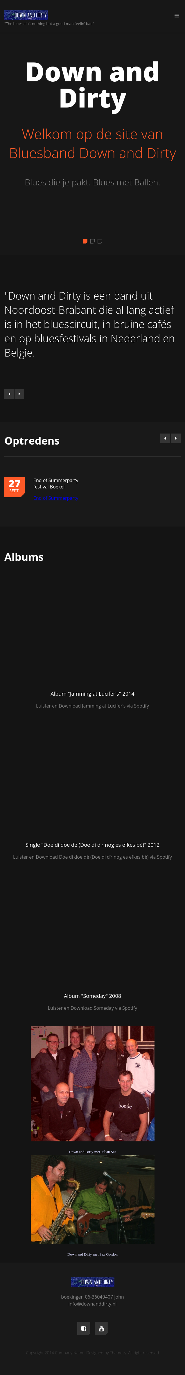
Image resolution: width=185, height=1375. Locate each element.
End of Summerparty (55, 498)
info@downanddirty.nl (92, 1304)
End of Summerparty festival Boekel (55, 483)
